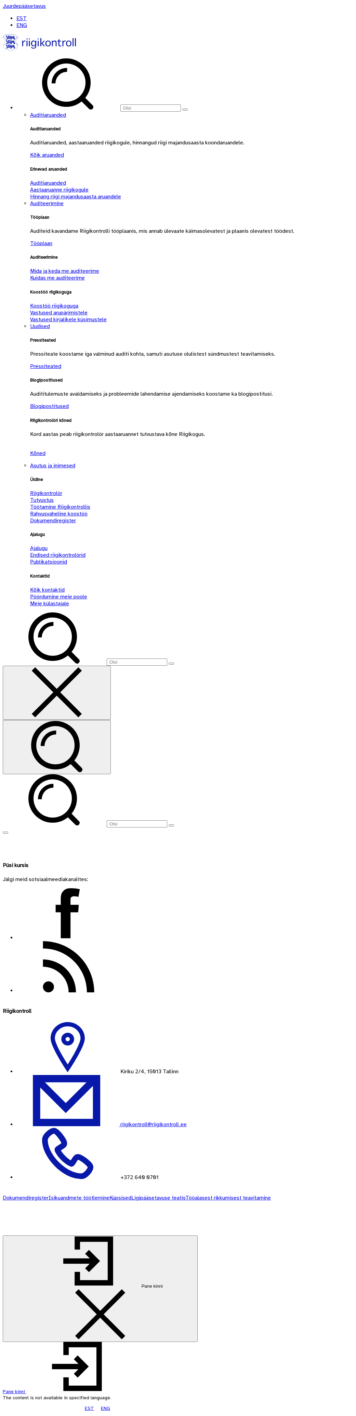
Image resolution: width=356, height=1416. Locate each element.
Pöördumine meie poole (58, 596)
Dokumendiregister (53, 520)
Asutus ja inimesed (52, 465)
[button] (66, 1391)
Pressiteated (45, 366)
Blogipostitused (49, 406)
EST (21, 18)
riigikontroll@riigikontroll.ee (153, 1124)
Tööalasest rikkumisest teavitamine (228, 1197)
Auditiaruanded (48, 115)
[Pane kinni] (100, 1288)
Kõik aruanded (47, 155)
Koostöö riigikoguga (54, 305)
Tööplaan (41, 243)
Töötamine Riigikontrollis (60, 507)
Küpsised (120, 1197)
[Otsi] (150, 108)
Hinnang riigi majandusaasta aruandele (75, 196)
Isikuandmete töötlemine (79, 1197)
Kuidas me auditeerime (57, 277)
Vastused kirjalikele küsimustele (68, 319)
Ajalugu (39, 548)
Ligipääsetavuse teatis (158, 1197)
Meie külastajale (49, 603)
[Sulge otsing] (57, 693)
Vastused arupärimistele (59, 312)
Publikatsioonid (48, 561)
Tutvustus (42, 500)
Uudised (40, 326)
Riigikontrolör (46, 493)
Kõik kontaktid (47, 589)
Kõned (37, 453)
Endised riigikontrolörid (57, 555)
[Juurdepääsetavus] (24, 6)
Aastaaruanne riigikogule (59, 189)
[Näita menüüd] (5, 833)
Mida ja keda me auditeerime (64, 271)
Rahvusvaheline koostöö (59, 513)
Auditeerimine (47, 203)
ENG (21, 25)
